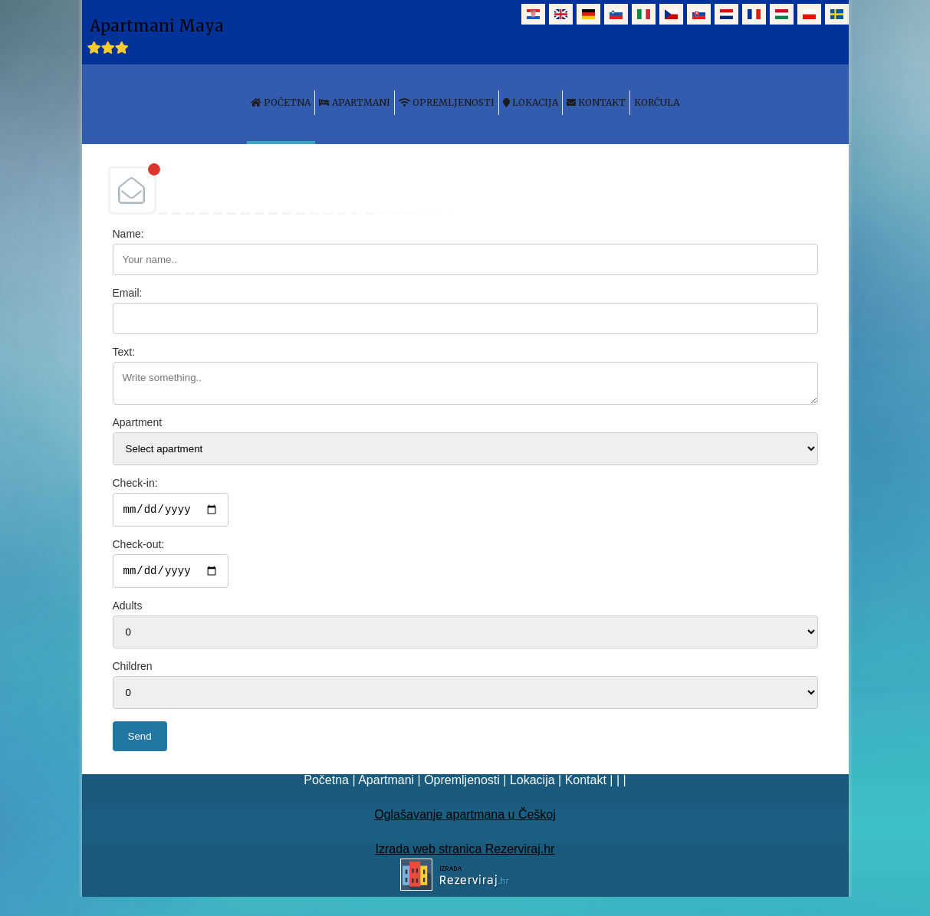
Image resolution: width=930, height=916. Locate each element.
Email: (128, 293)
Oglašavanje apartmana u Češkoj (465, 819)
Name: (128, 234)
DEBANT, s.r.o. (465, 190)
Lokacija (532, 784)
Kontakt (585, 784)
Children (133, 671)
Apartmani (386, 784)
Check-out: (139, 546)
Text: (124, 352)
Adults (128, 610)
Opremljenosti (462, 784)
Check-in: (135, 483)
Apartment (138, 422)
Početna (326, 784)
